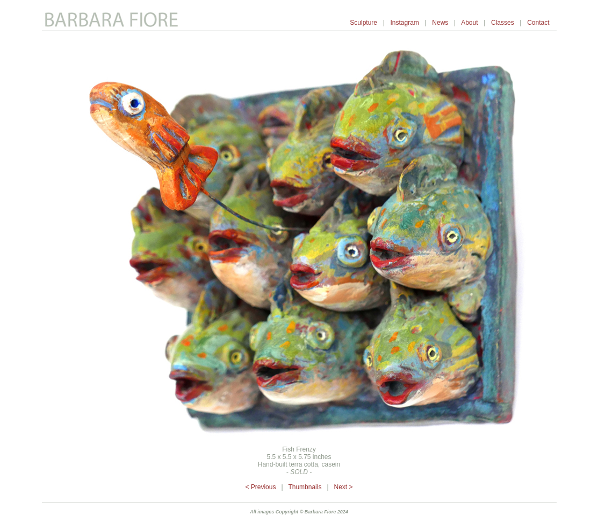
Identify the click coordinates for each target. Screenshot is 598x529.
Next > (343, 487)
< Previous (260, 487)
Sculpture (363, 22)
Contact (539, 22)
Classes (502, 22)
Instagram (404, 22)
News (440, 22)
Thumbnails (304, 487)
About (469, 22)
